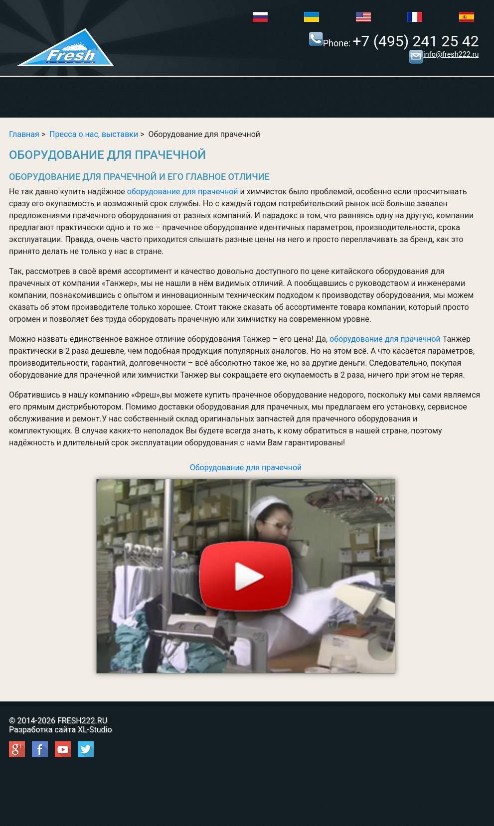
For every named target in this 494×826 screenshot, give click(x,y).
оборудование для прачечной (182, 191)
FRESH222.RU (82, 720)
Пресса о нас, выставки (93, 134)
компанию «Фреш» (125, 395)
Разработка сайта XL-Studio (60, 729)
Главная (24, 134)
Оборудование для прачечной (245, 568)
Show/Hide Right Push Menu (247, 98)
